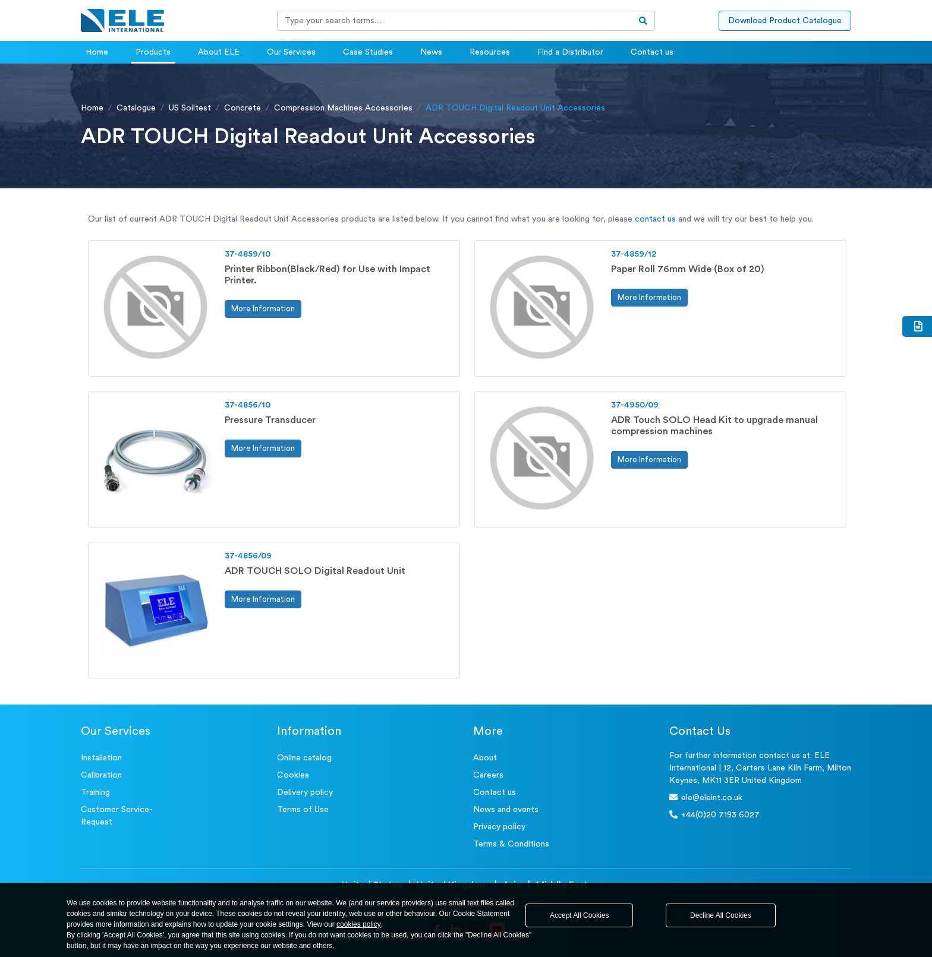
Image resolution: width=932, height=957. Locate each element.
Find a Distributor (570, 52)
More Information (263, 308)
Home (97, 52)
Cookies (293, 775)
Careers (488, 775)
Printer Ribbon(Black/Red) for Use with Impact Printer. (327, 274)
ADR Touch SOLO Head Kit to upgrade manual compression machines (714, 425)
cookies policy (358, 924)
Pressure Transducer (270, 420)
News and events (506, 810)
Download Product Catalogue (785, 21)
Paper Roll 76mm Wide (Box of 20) (687, 269)
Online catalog (304, 758)
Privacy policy (499, 827)
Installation (101, 758)
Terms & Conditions (511, 844)
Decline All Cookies (720, 915)
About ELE (219, 52)
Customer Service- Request (117, 816)
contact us (655, 219)
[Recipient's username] (454, 21)
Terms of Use (303, 810)
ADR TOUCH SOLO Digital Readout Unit (315, 571)
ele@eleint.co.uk (705, 797)
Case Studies (368, 52)
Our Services (291, 52)
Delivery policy (305, 792)
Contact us (652, 52)
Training (95, 792)
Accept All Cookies (579, 915)
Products (153, 52)
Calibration (101, 775)
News (431, 52)
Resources (490, 52)
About (485, 758)
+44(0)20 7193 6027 (714, 814)
